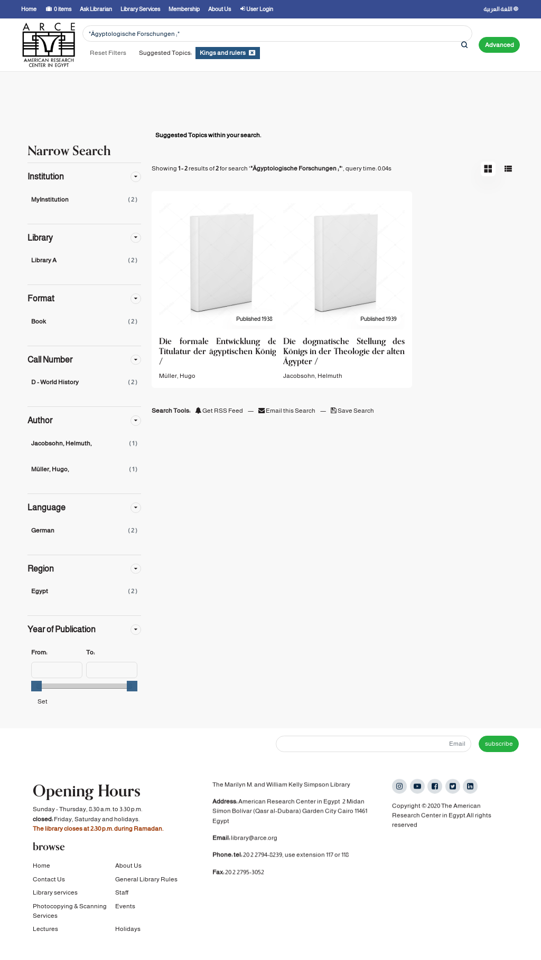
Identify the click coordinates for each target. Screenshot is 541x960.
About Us (128, 867)
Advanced (499, 45)
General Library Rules (146, 880)
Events (125, 907)
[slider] (36, 686)
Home (41, 867)
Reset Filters (108, 52)
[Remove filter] (252, 52)
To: (90, 652)
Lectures (45, 930)
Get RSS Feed (219, 410)
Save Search (352, 410)
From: (39, 652)
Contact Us (49, 880)
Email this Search (287, 410)
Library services (55, 893)
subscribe (499, 743)
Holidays (128, 930)
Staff (121, 893)
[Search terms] (277, 33)
